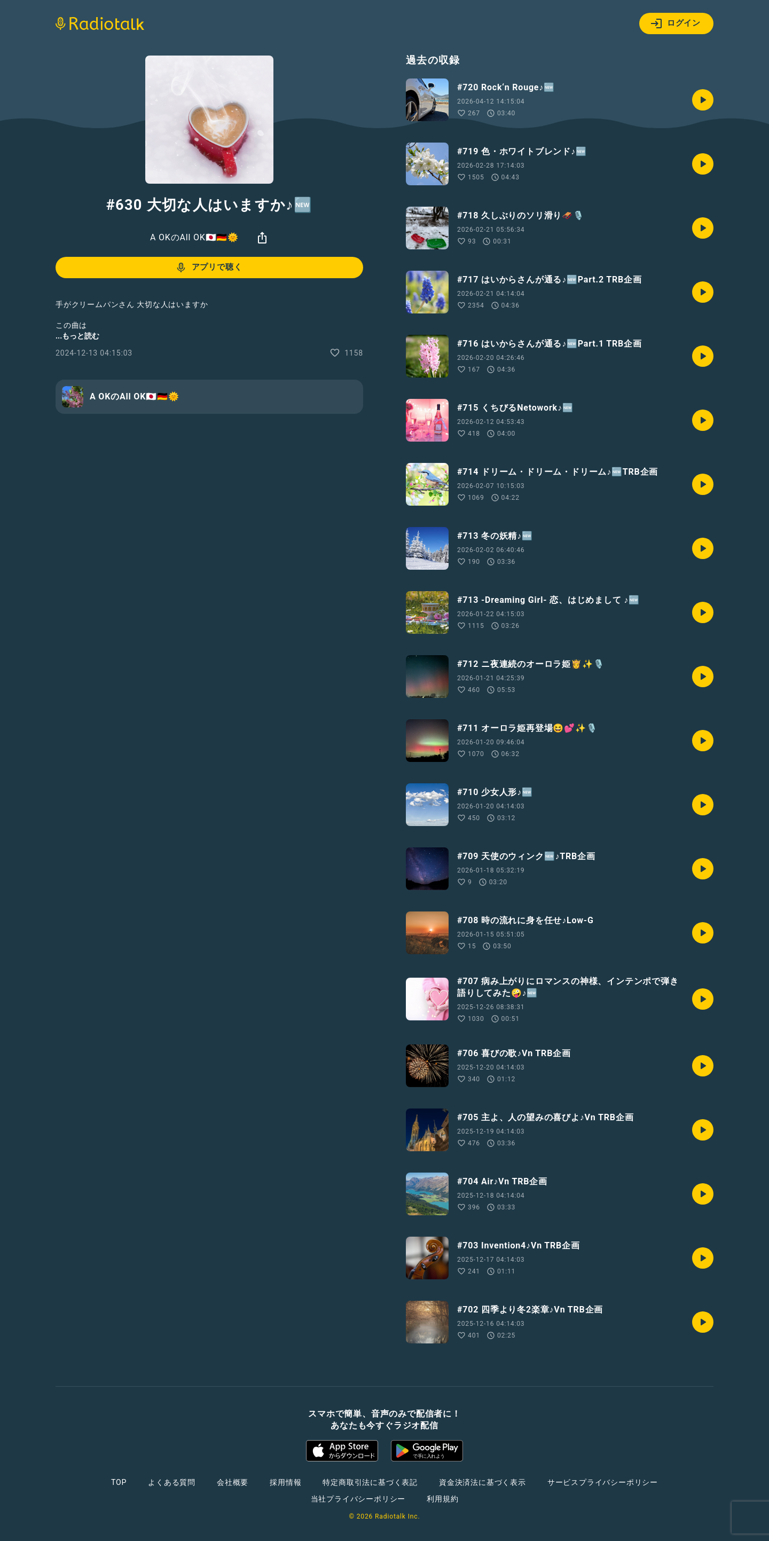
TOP (119, 1482)
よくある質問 (171, 1482)
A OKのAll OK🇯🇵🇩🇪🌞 (194, 237)
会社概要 (232, 1482)
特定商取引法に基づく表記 (370, 1482)
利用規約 (442, 1499)
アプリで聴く (208, 267)
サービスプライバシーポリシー (602, 1482)
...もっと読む (77, 336)
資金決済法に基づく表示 (482, 1482)
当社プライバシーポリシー (358, 1499)
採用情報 (285, 1482)
